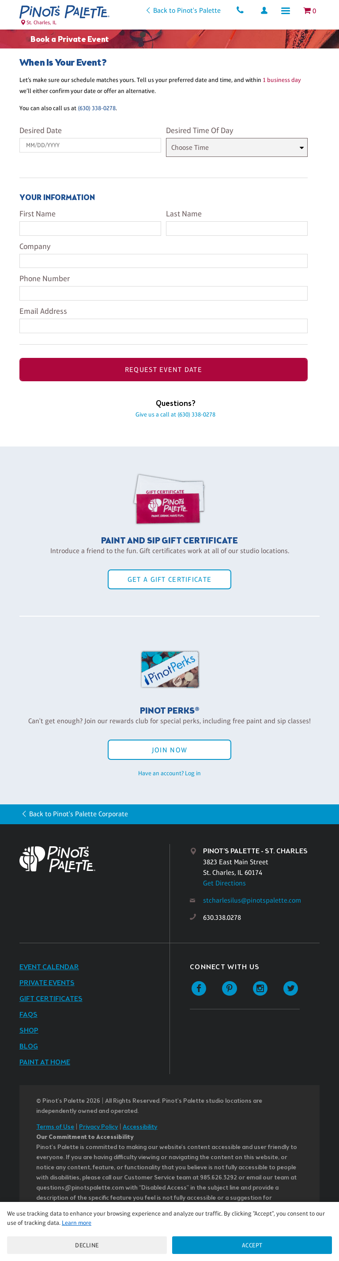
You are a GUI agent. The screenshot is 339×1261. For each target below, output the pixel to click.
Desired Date (40, 130)
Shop (28, 1030)
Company (34, 246)
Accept (252, 1245)
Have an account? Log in (169, 773)
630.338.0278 (222, 917)
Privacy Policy (98, 1127)
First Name (37, 213)
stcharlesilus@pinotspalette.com (252, 900)
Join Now (169, 750)
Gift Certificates (51, 999)
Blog (28, 1046)
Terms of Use (55, 1127)
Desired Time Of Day (199, 130)
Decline (87, 1245)
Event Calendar (49, 967)
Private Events (47, 983)
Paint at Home (44, 1062)
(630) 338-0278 (97, 108)
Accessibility (140, 1127)
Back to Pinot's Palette (187, 10)
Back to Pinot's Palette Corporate (78, 814)
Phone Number (44, 278)
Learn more (76, 1222)
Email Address (43, 311)
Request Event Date (163, 369)
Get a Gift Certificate (169, 579)
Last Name (184, 213)
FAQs (28, 1014)
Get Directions (224, 883)
